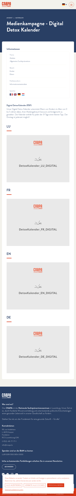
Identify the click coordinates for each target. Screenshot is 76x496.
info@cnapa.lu (7, 445)
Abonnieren (9, 467)
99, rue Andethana (8, 429)
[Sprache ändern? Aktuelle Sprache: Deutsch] (64, 4)
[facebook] (7, 474)
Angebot (9, 18)
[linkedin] (3, 474)
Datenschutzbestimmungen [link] (14, 489)
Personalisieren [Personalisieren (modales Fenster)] (55, 485)
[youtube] (16, 474)
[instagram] (12, 474)
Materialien (19, 18)
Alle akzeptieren (13, 485)
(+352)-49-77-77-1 (9, 441)
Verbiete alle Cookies (35, 485)
